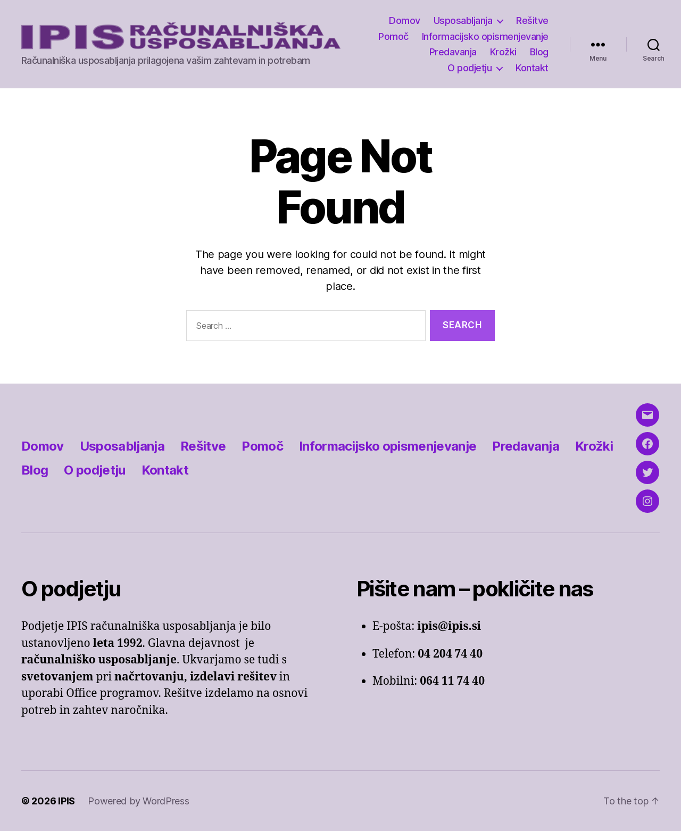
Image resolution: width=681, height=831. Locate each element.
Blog (539, 51)
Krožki (503, 51)
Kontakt (532, 67)
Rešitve (532, 20)
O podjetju (469, 67)
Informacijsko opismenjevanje (485, 36)
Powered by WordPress (138, 801)
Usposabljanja (463, 20)
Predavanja (453, 51)
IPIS (66, 801)
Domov (404, 20)
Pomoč (393, 36)
